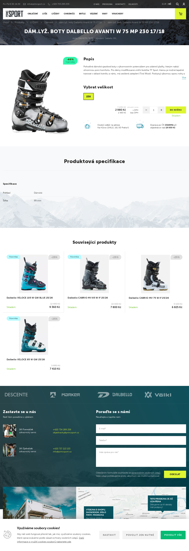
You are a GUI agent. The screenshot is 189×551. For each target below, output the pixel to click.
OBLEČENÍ (33, 13)
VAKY (104, 13)
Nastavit (109, 535)
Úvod (6, 22)
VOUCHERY (117, 13)
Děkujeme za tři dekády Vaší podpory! (162, 503)
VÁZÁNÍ (94, 13)
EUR (164, 4)
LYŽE (44, 13)
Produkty (19, 22)
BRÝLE (82, 13)
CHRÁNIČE (69, 13)
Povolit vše (173, 535)
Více (184, 77)
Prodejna (107, 4)
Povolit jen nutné (140, 535)
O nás (96, 4)
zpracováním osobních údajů (145, 472)
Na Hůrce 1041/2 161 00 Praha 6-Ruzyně (98, 515)
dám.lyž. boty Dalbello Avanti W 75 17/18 (80, 22)
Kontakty (120, 4)
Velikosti (133, 4)
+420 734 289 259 (60, 4)
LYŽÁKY (55, 13)
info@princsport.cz (36, 4)
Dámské (48, 22)
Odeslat (175, 474)
